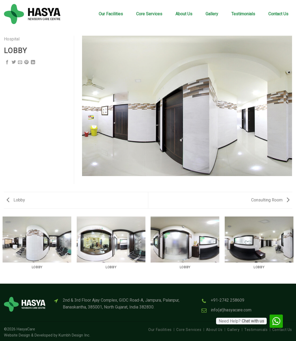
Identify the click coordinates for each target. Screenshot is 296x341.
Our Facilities (111, 13)
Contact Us (278, 13)
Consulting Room (270, 199)
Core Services (149, 13)
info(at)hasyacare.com (231, 309)
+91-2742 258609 (227, 300)
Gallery (212, 13)
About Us (183, 13)
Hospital (12, 39)
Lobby (16, 199)
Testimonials (243, 13)
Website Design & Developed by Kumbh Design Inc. (47, 335)
